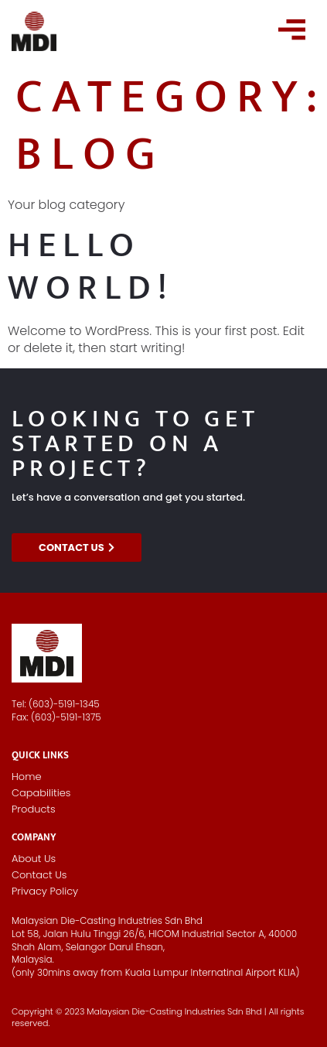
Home (27, 776)
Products (34, 809)
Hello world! (91, 266)
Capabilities (41, 792)
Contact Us (39, 874)
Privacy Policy (45, 891)
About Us (34, 858)
